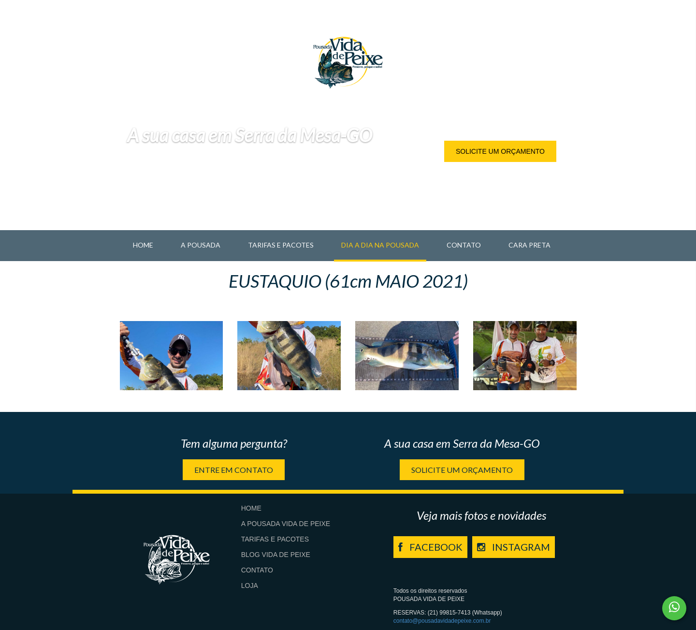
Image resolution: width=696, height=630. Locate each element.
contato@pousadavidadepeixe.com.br (442, 620)
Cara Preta (529, 245)
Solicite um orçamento (500, 151)
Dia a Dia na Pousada (380, 245)
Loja (249, 585)
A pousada (200, 245)
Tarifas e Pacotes (281, 245)
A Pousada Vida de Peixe (285, 523)
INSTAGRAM (513, 547)
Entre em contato (233, 469)
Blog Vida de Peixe (275, 554)
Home (143, 245)
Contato (464, 245)
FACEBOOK (430, 547)
